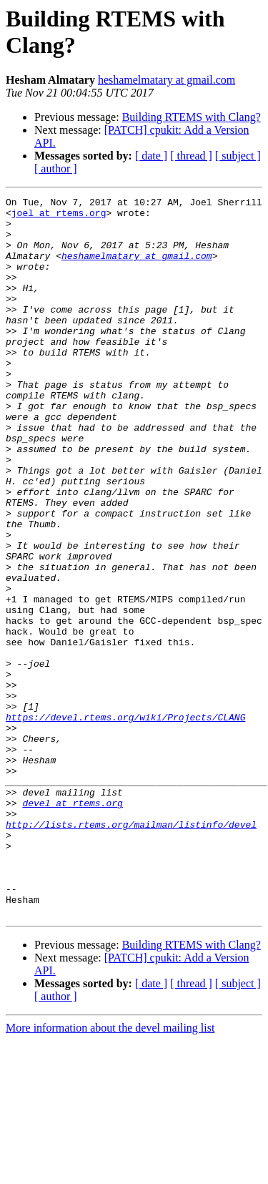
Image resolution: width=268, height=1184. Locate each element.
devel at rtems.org (72, 925)
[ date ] (151, 156)
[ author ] (55, 168)
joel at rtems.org (58, 216)
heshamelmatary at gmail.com (166, 80)
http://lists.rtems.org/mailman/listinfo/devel (131, 950)
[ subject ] (238, 156)
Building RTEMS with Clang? (191, 117)
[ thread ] (191, 156)
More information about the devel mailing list (110, 1171)
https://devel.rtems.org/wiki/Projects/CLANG (125, 822)
